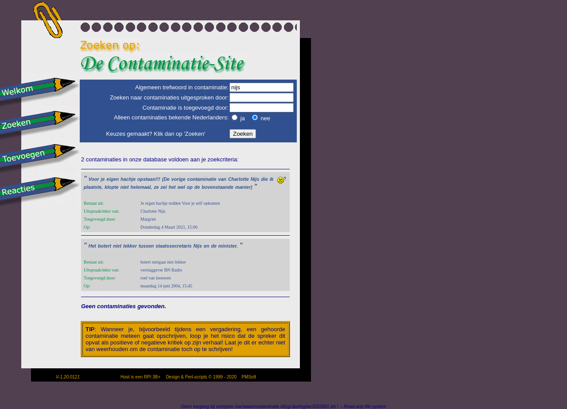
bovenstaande (217, 187)
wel (181, 187)
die (264, 179)
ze (156, 187)
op (190, 187)
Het (92, 245)
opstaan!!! (148, 179)
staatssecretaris (173, 245)
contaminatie (202, 179)
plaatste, (93, 187)
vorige (178, 179)
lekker (130, 245)
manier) (243, 187)
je (103, 179)
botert (104, 245)
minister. (228, 245)
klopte (111, 187)
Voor (94, 179)
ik (272, 179)
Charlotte (238, 179)
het (172, 187)
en (206, 245)
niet (124, 187)
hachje (128, 179)
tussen (146, 245)
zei (163, 187)
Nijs (255, 179)
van (222, 179)
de (197, 187)
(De (166, 179)
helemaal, (141, 187)
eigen (113, 179)
